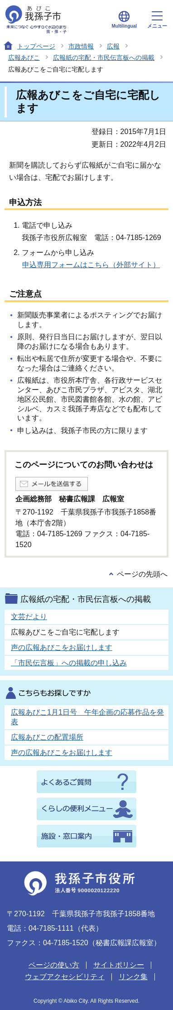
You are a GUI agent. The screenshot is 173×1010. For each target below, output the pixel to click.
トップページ (36, 46)
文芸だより (29, 616)
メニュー (157, 20)
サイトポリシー (118, 965)
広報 (113, 46)
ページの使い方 (54, 965)
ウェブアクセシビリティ (65, 977)
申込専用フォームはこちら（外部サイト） (91, 265)
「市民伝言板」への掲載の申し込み (69, 663)
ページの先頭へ (142, 574)
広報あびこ (24, 57)
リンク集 (133, 977)
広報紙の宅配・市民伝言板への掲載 (103, 57)
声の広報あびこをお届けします (61, 647)
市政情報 (81, 46)
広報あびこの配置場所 (47, 737)
